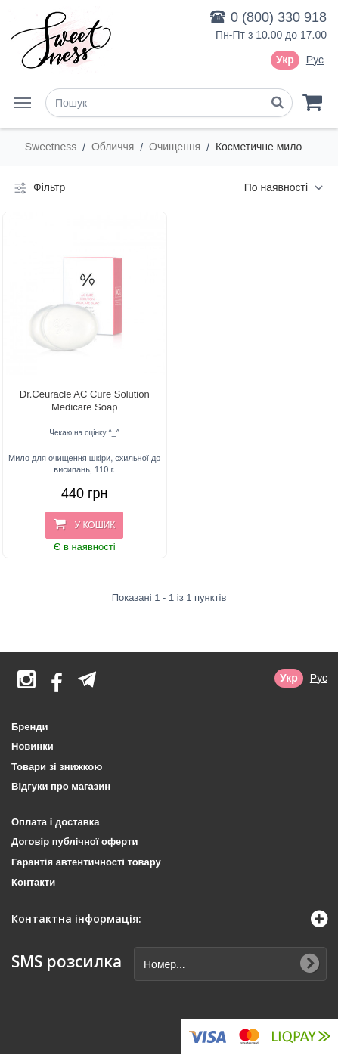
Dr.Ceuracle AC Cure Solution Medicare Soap (85, 400)
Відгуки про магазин (60, 786)
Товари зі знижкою (56, 766)
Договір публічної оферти (74, 841)
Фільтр (38, 188)
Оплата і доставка (55, 822)
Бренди (29, 726)
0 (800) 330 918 (279, 17)
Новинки (32, 746)
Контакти (33, 882)
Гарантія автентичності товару (86, 862)
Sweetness (52, 147)
